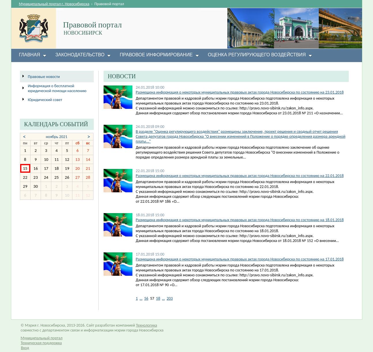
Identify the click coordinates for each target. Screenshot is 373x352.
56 (146, 298)
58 (158, 298)
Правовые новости (44, 76)
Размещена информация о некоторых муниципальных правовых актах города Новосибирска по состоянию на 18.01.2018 (240, 219)
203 (170, 298)
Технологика (146, 325)
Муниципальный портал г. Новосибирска (54, 3)
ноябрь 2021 (56, 136)
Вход (25, 347)
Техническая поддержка (41, 342)
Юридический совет (45, 99)
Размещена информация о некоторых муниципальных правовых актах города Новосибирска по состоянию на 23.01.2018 (240, 92)
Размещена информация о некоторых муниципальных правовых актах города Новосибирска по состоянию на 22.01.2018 (240, 175)
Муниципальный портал (42, 338)
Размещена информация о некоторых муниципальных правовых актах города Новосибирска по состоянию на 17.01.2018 (240, 259)
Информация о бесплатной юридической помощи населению (57, 88)
